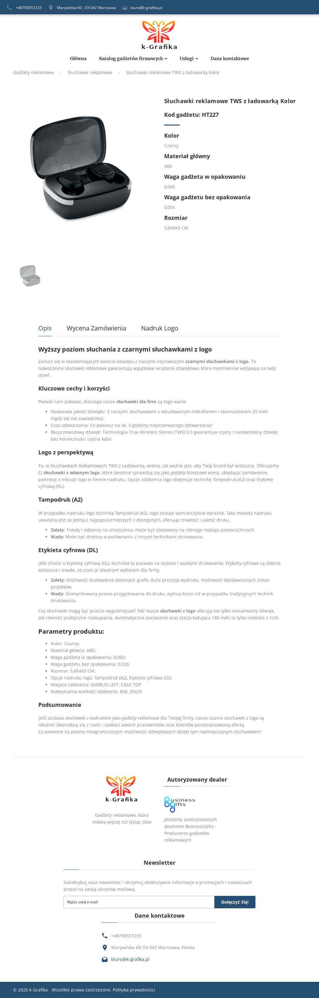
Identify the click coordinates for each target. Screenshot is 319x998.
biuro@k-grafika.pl (146, 7)
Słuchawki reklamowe (90, 72)
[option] (84, 168)
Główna (78, 58)
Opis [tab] (45, 328)
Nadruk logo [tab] (159, 328)
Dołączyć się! (235, 902)
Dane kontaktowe (230, 58)
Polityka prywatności (134, 990)
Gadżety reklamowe (33, 72)
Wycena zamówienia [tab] (96, 328)
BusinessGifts (199, 826)
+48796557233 (29, 7)
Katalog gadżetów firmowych (131, 58)
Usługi (187, 58)
